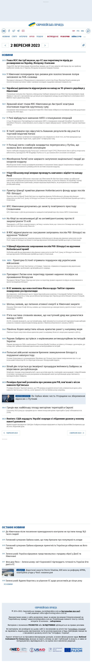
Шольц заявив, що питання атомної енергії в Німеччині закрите (43, 304)
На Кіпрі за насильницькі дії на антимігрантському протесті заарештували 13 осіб (40, 220)
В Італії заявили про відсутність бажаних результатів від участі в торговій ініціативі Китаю (43, 132)
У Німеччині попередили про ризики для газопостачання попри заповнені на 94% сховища (43, 75)
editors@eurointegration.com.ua (53, 613)
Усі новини (8, 584)
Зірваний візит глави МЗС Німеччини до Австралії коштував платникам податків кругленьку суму (40, 105)
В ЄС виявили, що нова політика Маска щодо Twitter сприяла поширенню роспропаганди (41, 290)
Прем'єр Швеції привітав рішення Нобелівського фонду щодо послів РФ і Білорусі (46, 192)
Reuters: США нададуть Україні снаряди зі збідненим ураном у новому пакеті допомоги (45, 420)
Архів (31, 36)
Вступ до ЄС (52, 36)
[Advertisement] (46, 12)
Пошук (40, 36)
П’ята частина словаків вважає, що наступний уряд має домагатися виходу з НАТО (45, 317)
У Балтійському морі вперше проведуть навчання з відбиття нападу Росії (44, 174)
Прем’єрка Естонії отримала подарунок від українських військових (41, 262)
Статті (14, 36)
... (84, 36)
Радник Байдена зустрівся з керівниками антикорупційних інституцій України (46, 340)
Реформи (65, 36)
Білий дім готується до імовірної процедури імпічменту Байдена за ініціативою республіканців (44, 368)
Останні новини (13, 527)
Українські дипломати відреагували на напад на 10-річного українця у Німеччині (46, 89)
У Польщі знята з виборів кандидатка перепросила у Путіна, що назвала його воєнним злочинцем (43, 146)
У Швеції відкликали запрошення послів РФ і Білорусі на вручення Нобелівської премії (43, 248)
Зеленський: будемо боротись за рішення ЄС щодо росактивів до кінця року (44, 580)
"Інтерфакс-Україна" (77, 629)
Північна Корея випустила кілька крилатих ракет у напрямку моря (44, 329)
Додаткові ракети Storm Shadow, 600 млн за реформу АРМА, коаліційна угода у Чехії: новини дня (51, 571)
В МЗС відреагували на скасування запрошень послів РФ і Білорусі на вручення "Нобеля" (46, 234)
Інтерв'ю (23, 36)
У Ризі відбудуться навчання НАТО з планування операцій (39, 118)
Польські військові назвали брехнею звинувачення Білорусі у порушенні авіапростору (42, 354)
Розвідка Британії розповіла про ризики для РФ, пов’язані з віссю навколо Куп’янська (43, 383)
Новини (6, 36)
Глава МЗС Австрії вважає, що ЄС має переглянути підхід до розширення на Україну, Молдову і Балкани (40, 62)
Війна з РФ (76, 36)
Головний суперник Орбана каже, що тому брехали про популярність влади (44, 540)
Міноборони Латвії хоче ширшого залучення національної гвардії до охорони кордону (46, 160)
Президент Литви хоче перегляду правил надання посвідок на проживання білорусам (42, 276)
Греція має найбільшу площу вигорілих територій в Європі (40, 407)
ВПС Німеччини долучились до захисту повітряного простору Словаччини (41, 208)
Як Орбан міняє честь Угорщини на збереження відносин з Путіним (50, 397)
